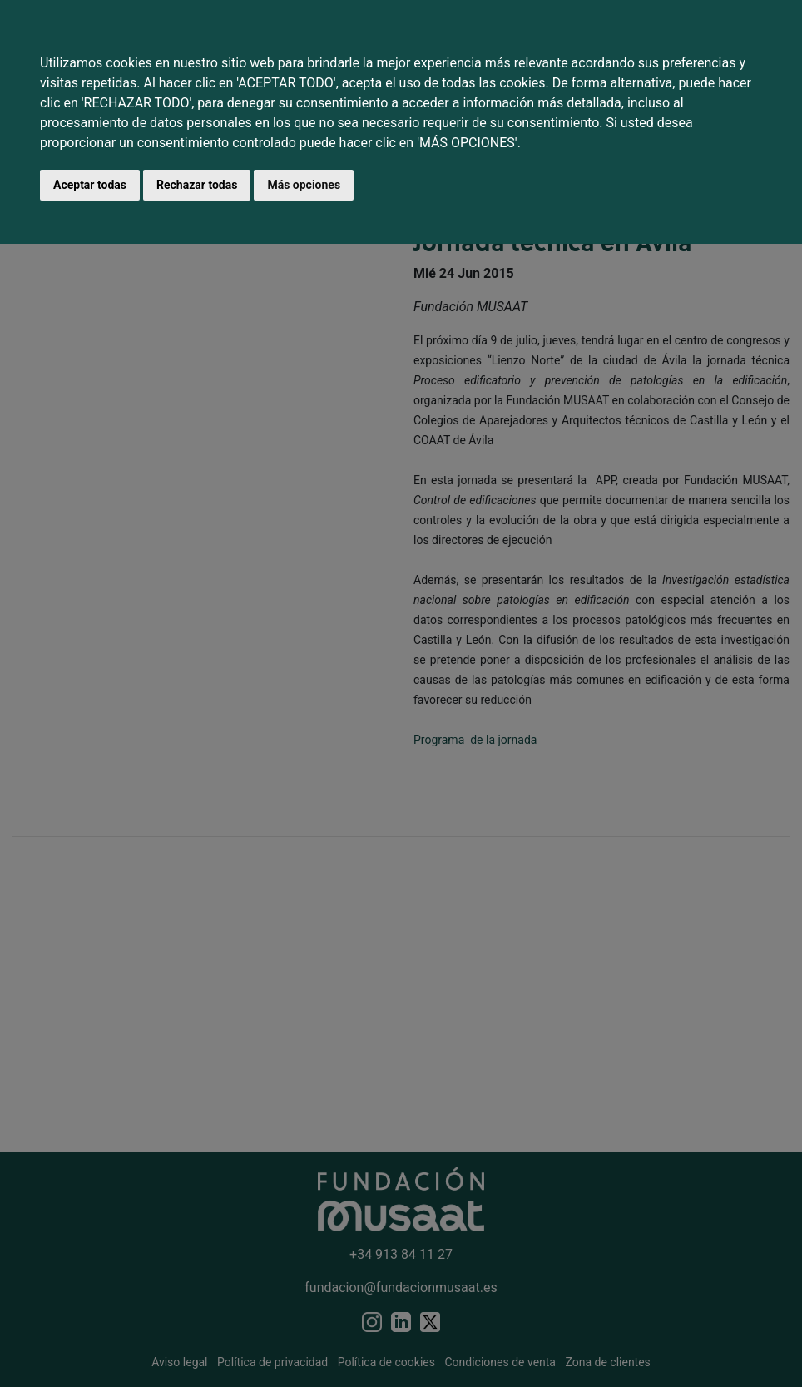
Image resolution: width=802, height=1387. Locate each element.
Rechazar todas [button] (196, 184)
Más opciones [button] (303, 184)
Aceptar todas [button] (89, 184)
